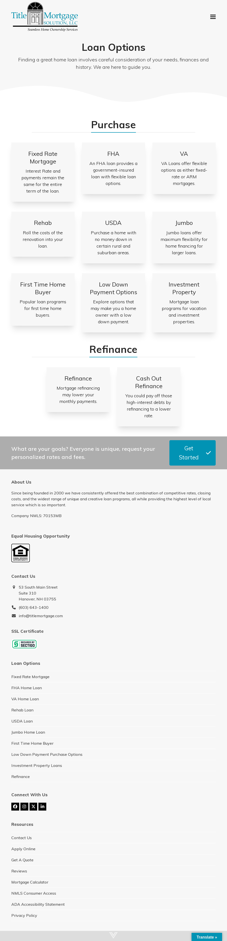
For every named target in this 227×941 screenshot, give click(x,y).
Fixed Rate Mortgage (30, 676)
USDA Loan (22, 721)
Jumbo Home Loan (28, 732)
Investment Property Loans (36, 765)
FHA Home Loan (26, 687)
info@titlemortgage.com (41, 615)
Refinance (20, 776)
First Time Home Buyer (32, 743)
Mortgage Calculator (29, 882)
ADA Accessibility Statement (38, 904)
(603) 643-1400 (34, 607)
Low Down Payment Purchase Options (46, 754)
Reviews (19, 871)
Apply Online (23, 848)
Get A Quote (22, 859)
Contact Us (21, 837)
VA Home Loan (25, 698)
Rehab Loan (22, 709)
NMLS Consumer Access (33, 893)
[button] (213, 17)
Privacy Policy (24, 915)
